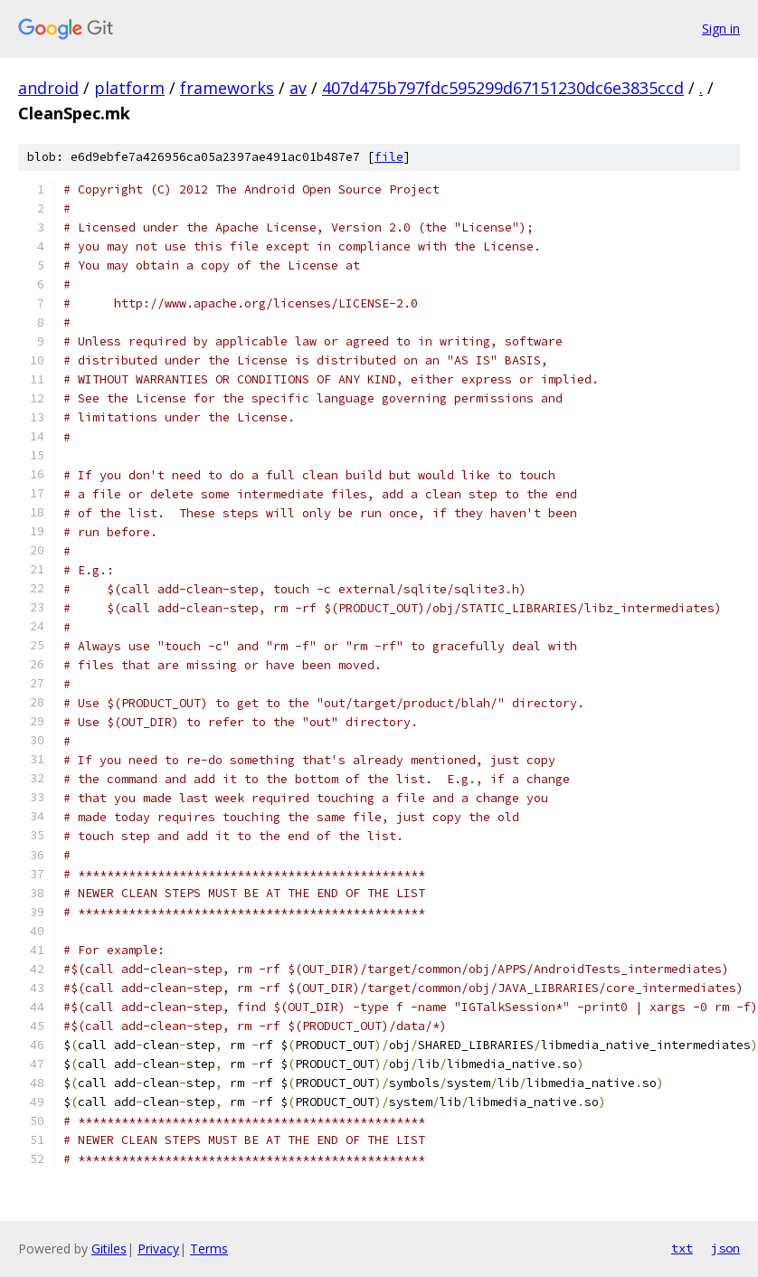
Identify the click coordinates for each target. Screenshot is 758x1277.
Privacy (158, 1248)
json (725, 1248)
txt (682, 1248)
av (298, 88)
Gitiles (109, 1248)
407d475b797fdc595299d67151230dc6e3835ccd (503, 88)
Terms (209, 1248)
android (48, 88)
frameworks (227, 88)
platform (129, 88)
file (388, 157)
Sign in (721, 28)
